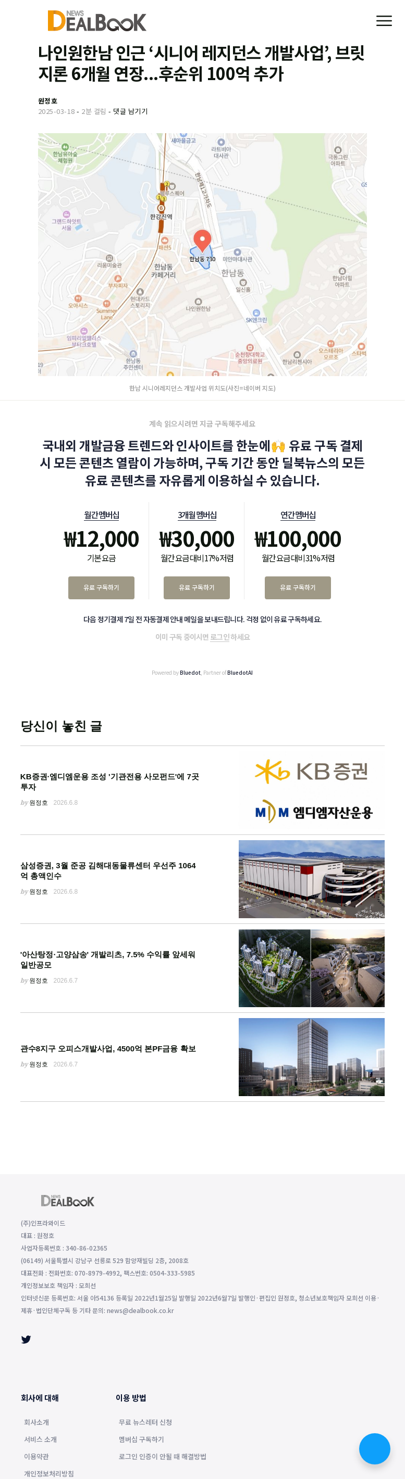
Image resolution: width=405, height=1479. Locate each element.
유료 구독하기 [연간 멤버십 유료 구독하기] (298, 587)
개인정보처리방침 (49, 1474)
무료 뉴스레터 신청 (145, 1423)
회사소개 (36, 1423)
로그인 (219, 637)
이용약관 (36, 1457)
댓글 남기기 (130, 111)
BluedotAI (240, 672)
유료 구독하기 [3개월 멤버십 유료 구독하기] (197, 587)
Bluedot (190, 672)
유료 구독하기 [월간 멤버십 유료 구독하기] (101, 587)
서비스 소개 (40, 1440)
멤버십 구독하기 (141, 1440)
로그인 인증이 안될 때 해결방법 (162, 1457)
